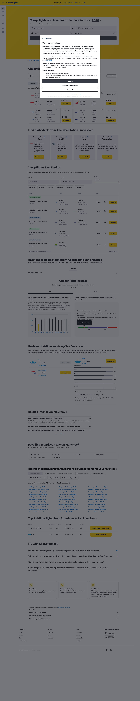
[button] (70, 81)
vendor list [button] (49, 60)
